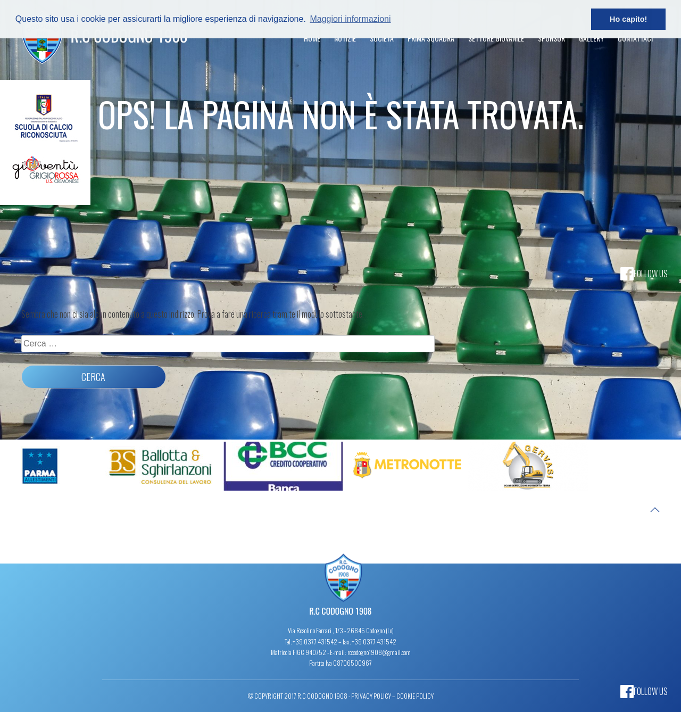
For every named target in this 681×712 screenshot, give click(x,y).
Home (312, 38)
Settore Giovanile (496, 38)
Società (382, 38)
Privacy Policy (371, 695)
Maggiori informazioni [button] (350, 18)
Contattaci (635, 38)
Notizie (345, 38)
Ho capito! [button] (628, 19)
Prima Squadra (431, 38)
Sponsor (551, 38)
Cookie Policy (415, 695)
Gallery (591, 38)
